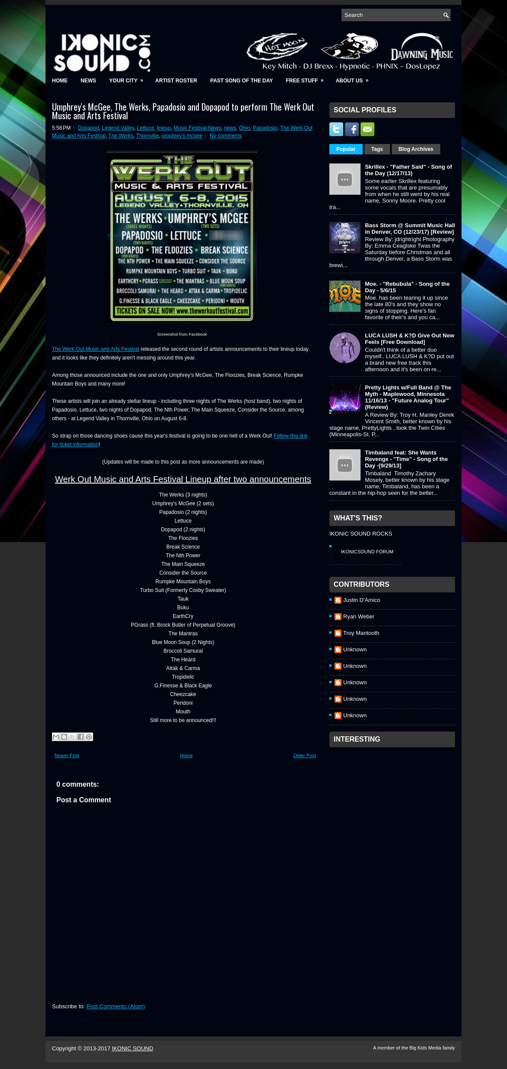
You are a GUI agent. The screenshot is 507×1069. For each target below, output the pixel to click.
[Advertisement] (394, 806)
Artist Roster (176, 81)
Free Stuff (307, 78)
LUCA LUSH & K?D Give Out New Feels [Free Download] (409, 338)
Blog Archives (416, 149)
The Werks (120, 136)
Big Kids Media (426, 1047)
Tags (377, 149)
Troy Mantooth (361, 633)
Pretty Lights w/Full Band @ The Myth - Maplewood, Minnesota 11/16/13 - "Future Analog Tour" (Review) (408, 397)
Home (60, 81)
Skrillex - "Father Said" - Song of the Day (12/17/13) (408, 170)
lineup (164, 128)
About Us (355, 78)
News (88, 81)
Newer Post (67, 755)
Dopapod (88, 128)
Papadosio (265, 128)
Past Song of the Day (241, 81)
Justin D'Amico (361, 600)
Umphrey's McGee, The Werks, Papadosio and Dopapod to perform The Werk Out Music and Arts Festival (183, 111)
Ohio (244, 128)
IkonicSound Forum (367, 551)
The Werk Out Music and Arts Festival (95, 349)
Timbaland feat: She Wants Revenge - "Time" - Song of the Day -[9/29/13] (406, 459)
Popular (346, 149)
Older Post (304, 755)
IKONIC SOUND (132, 1048)
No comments (226, 136)
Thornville (147, 136)
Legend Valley (118, 128)
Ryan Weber (358, 616)
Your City (129, 78)
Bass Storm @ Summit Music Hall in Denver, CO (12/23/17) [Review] (410, 228)
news (230, 128)
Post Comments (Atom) (116, 1006)
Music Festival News (197, 128)
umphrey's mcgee (182, 136)
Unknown (355, 649)
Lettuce (145, 128)
